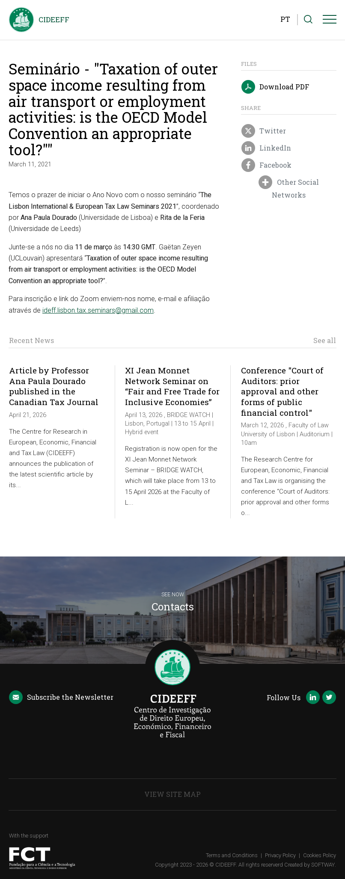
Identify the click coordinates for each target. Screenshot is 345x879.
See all (324, 340)
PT (285, 19)
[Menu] (329, 21)
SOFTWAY (323, 864)
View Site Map (172, 794)
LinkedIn (266, 148)
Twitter (263, 131)
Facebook (266, 165)
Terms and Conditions (232, 855)
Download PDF (275, 87)
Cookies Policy (319, 855)
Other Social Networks (288, 187)
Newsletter (61, 697)
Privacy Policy (280, 855)
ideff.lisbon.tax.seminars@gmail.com (98, 310)
